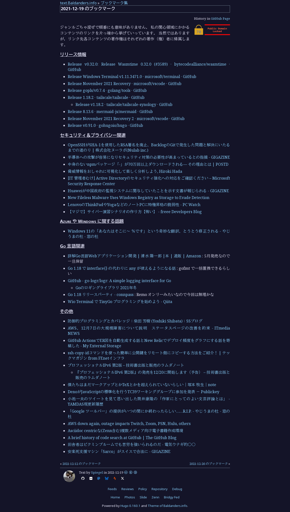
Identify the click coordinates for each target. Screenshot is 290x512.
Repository (160, 489)
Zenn (155, 497)
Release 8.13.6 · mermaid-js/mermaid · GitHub (110, 111)
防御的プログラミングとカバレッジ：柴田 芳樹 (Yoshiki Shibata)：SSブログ (135, 321)
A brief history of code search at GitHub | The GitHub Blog (122, 437)
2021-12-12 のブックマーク (81, 463)
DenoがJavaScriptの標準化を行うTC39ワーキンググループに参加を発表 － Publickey (143, 391)
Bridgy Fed (171, 497)
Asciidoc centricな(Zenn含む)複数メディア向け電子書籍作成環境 (125, 430)
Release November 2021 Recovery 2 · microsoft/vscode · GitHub (126, 118)
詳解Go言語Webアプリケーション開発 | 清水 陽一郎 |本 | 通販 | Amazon (134, 256)
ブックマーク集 (114, 3)
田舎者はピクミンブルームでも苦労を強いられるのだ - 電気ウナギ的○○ (132, 444)
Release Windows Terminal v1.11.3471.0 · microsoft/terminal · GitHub (132, 76)
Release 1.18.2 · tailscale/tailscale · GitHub (106, 97)
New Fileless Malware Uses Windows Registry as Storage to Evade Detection (138, 197)
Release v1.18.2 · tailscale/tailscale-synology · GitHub (124, 104)
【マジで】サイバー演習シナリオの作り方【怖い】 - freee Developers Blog (135, 211)
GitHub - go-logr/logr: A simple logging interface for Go (119, 280)
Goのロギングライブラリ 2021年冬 (106, 287)
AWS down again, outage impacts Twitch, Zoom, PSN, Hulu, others (129, 423)
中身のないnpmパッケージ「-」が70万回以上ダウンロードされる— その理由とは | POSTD (148, 164)
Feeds (112, 489)
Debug (177, 489)
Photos (130, 497)
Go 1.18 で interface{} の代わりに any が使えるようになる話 (122, 268)
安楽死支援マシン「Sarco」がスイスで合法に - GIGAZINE (119, 451)
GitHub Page (220, 18)
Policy (142, 489)
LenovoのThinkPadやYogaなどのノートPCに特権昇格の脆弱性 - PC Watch (134, 204)
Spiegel (97, 472)
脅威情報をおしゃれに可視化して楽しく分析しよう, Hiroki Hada (125, 171)
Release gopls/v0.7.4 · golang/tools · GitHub (107, 90)
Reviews (127, 489)
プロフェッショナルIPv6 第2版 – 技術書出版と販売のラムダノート (126, 365)
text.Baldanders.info (78, 3)
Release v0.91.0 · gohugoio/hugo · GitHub (105, 125)
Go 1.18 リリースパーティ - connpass (101, 294)
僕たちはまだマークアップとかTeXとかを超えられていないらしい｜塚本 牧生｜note (142, 384)
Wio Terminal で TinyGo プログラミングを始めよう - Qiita (120, 301)
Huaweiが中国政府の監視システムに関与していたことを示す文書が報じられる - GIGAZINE (148, 190)
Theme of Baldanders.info (167, 505)
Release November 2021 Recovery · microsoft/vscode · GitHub (124, 83)
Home (115, 497)
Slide (143, 497)
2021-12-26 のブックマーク (208, 463)
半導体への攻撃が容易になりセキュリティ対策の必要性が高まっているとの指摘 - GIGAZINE (149, 157)
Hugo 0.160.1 (130, 505)
